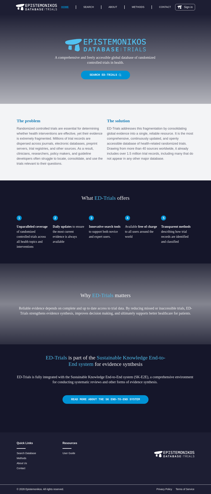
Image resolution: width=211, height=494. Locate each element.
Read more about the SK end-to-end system (105, 399)
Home (65, 7)
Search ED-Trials (105, 75)
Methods (138, 7)
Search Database (26, 453)
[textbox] (105, 60)
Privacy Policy (164, 489)
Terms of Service (185, 489)
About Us (22, 463)
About (113, 7)
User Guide (69, 453)
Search (88, 7)
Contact (165, 7)
